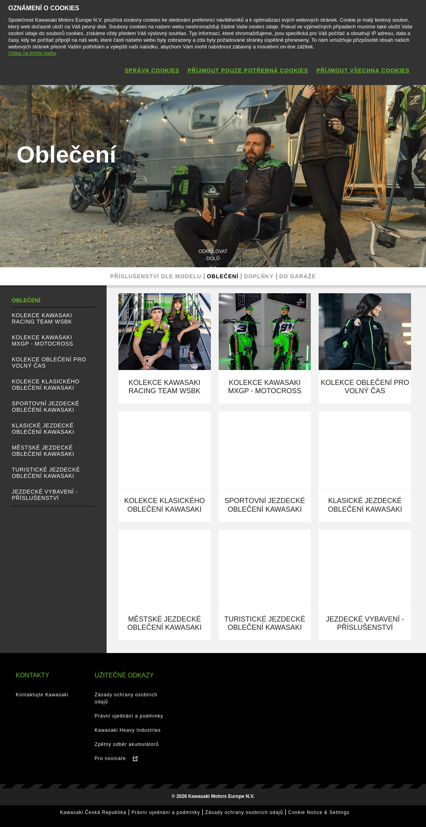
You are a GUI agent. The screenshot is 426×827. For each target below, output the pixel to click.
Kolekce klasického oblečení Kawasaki (45, 384)
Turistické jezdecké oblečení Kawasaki (46, 472)
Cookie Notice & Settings (319, 812)
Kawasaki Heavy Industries (128, 730)
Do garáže (297, 276)
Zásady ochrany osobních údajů (244, 812)
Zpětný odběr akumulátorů (127, 744)
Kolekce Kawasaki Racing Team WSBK (42, 318)
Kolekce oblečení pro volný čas (49, 362)
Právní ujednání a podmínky (129, 716)
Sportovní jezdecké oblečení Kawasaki (45, 406)
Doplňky (258, 276)
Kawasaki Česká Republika (93, 812)
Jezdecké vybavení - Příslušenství (45, 494)
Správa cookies (152, 70)
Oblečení (222, 276)
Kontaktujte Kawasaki (42, 694)
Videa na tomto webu (32, 53)
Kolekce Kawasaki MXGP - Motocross (42, 340)
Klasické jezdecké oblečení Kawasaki (43, 428)
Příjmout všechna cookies (362, 70)
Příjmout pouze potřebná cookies (248, 70)
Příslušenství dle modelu (155, 276)
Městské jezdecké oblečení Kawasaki (43, 450)
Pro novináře (110, 758)
